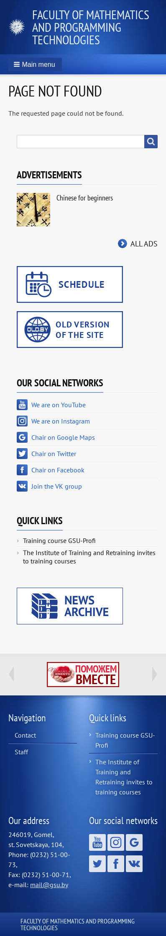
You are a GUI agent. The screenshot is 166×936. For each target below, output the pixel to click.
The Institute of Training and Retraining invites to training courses (89, 556)
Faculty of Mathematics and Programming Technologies (90, 27)
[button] (35, 64)
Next (155, 674)
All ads (144, 244)
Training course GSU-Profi (59, 540)
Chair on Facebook (57, 470)
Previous (11, 674)
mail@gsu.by (49, 884)
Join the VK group (56, 486)
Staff (21, 752)
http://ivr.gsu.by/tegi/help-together (83, 674)
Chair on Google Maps (63, 437)
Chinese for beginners (84, 198)
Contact (25, 735)
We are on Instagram (60, 421)
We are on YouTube (58, 405)
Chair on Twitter (53, 453)
